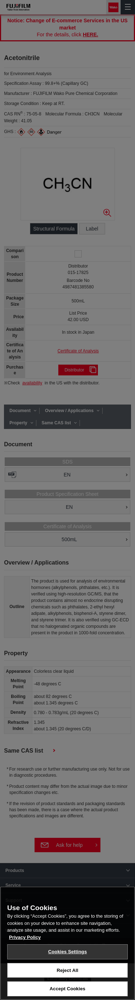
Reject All (67, 970)
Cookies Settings (67, 951)
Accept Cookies (67, 988)
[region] (67, 943)
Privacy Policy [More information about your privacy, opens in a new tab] (25, 937)
